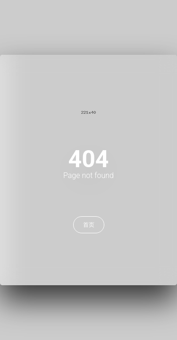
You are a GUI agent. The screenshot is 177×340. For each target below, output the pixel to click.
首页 (88, 224)
